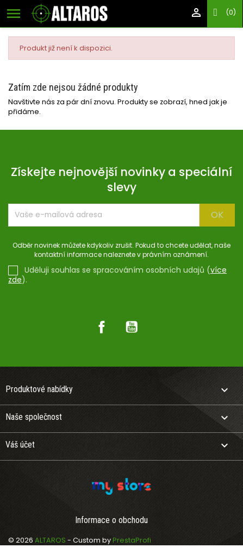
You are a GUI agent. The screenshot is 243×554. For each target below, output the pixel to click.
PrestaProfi (132, 540)
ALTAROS (51, 540)
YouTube (131, 327)
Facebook (101, 327)
